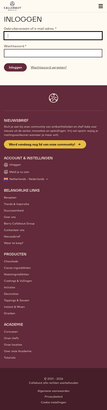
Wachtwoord (15, 46)
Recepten (10, 197)
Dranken (9, 313)
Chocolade (11, 261)
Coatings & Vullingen (18, 281)
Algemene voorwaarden (53, 391)
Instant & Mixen (14, 307)
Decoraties (11, 294)
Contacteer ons (14, 230)
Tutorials (10, 357)
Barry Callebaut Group (19, 223)
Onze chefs (11, 338)
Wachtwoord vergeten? (49, 67)
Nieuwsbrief (12, 236)
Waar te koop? (13, 243)
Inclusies (9, 287)
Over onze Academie (17, 351)
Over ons (10, 217)
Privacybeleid (54, 396)
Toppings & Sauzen (16, 300)
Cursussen (11, 331)
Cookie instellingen (53, 402)
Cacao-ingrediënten (17, 268)
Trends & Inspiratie (16, 204)
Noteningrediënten (16, 274)
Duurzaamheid (14, 210)
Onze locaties (13, 344)
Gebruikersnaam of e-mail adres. (30, 29)
